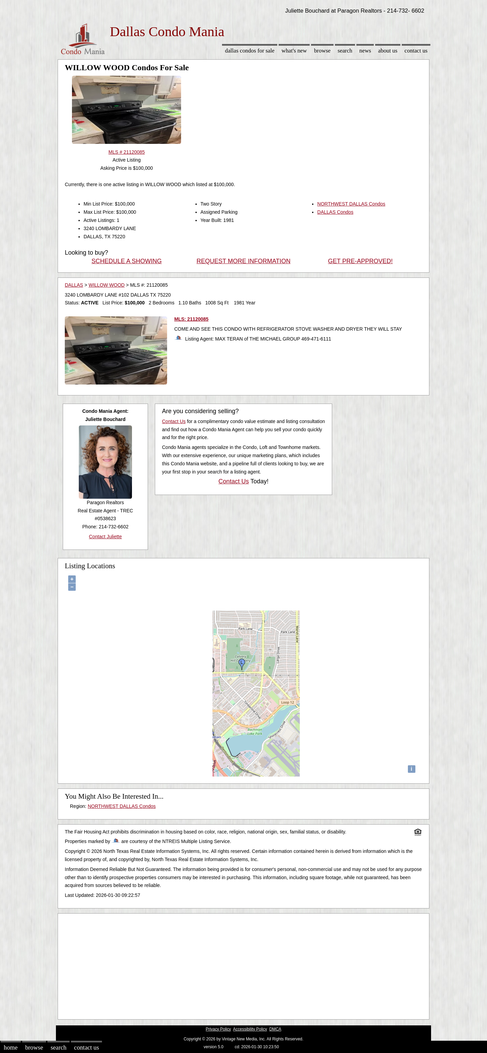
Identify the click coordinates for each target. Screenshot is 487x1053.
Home (10, 1047)
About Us (387, 50)
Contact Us (416, 50)
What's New (294, 50)
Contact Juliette (105, 536)
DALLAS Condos (335, 212)
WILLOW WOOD (107, 285)
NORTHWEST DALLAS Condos (351, 204)
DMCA (275, 1029)
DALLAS (74, 285)
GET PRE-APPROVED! (360, 261)
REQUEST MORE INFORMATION (243, 261)
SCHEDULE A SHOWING (126, 261)
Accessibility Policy (250, 1029)
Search (345, 50)
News (365, 50)
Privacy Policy (218, 1029)
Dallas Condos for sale (250, 50)
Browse (322, 50)
